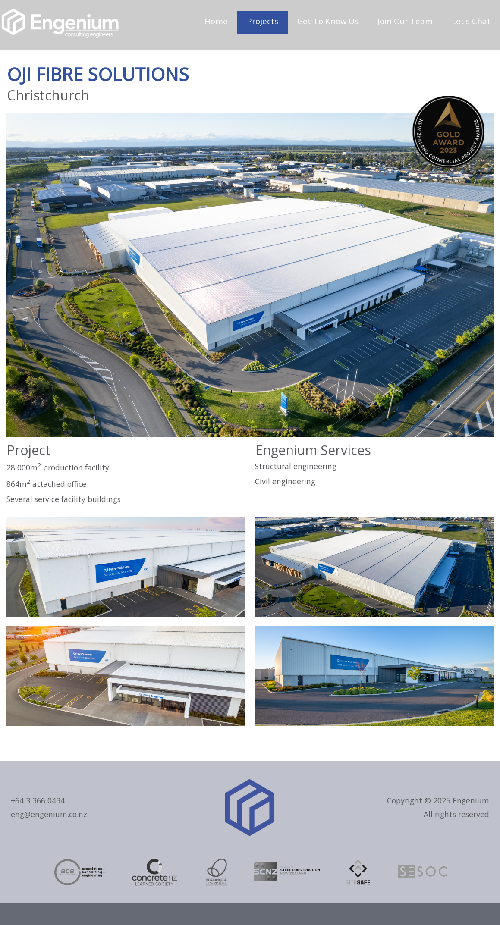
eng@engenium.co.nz (49, 814)
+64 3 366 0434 (38, 800)
